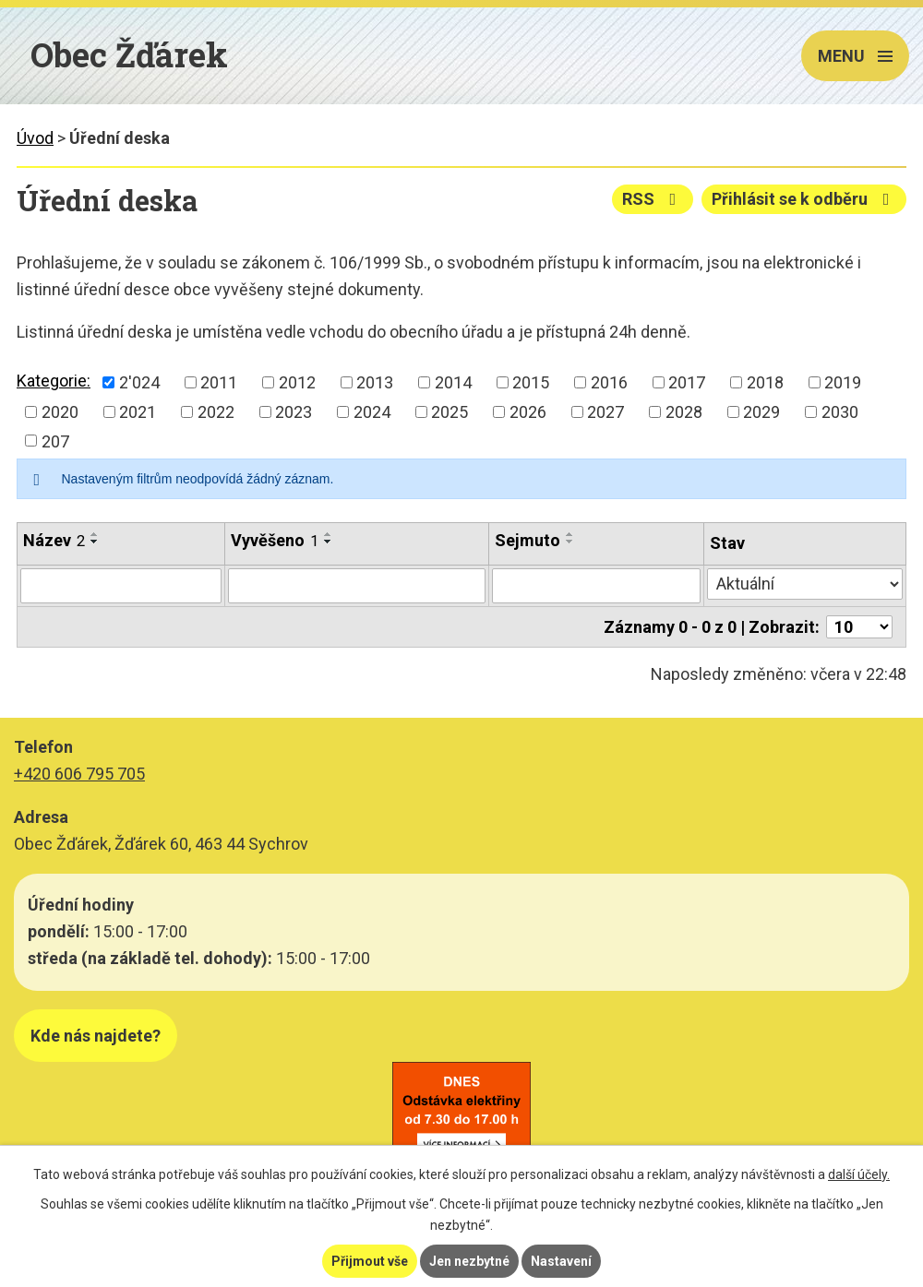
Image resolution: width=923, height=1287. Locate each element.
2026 (527, 412)
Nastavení (561, 1261)
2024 (372, 412)
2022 (216, 412)
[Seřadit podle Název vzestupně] (95, 534)
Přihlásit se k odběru (804, 199)
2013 (374, 382)
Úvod (35, 138)
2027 (605, 412)
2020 (60, 412)
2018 (765, 382)
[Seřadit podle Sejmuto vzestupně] (570, 534)
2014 (453, 382)
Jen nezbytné (469, 1261)
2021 (137, 412)
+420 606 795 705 (79, 773)
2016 (609, 382)
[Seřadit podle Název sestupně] (95, 541)
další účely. (859, 1174)
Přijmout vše (369, 1261)
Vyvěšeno (274, 540)
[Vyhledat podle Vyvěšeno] (356, 585)
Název (54, 540)
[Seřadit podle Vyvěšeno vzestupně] (328, 534)
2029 (761, 412)
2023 (293, 412)
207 (55, 440)
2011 (218, 382)
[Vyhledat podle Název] (121, 585)
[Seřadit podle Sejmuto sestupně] (570, 541)
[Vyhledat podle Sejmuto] (596, 585)
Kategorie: (53, 380)
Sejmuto (527, 540)
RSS (653, 199)
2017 (686, 382)
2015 (530, 382)
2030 (839, 412)
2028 (683, 412)
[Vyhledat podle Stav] (805, 584)
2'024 (139, 382)
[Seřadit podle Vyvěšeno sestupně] (328, 541)
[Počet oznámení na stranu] (859, 626)
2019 (842, 382)
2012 (297, 382)
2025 (449, 412)
